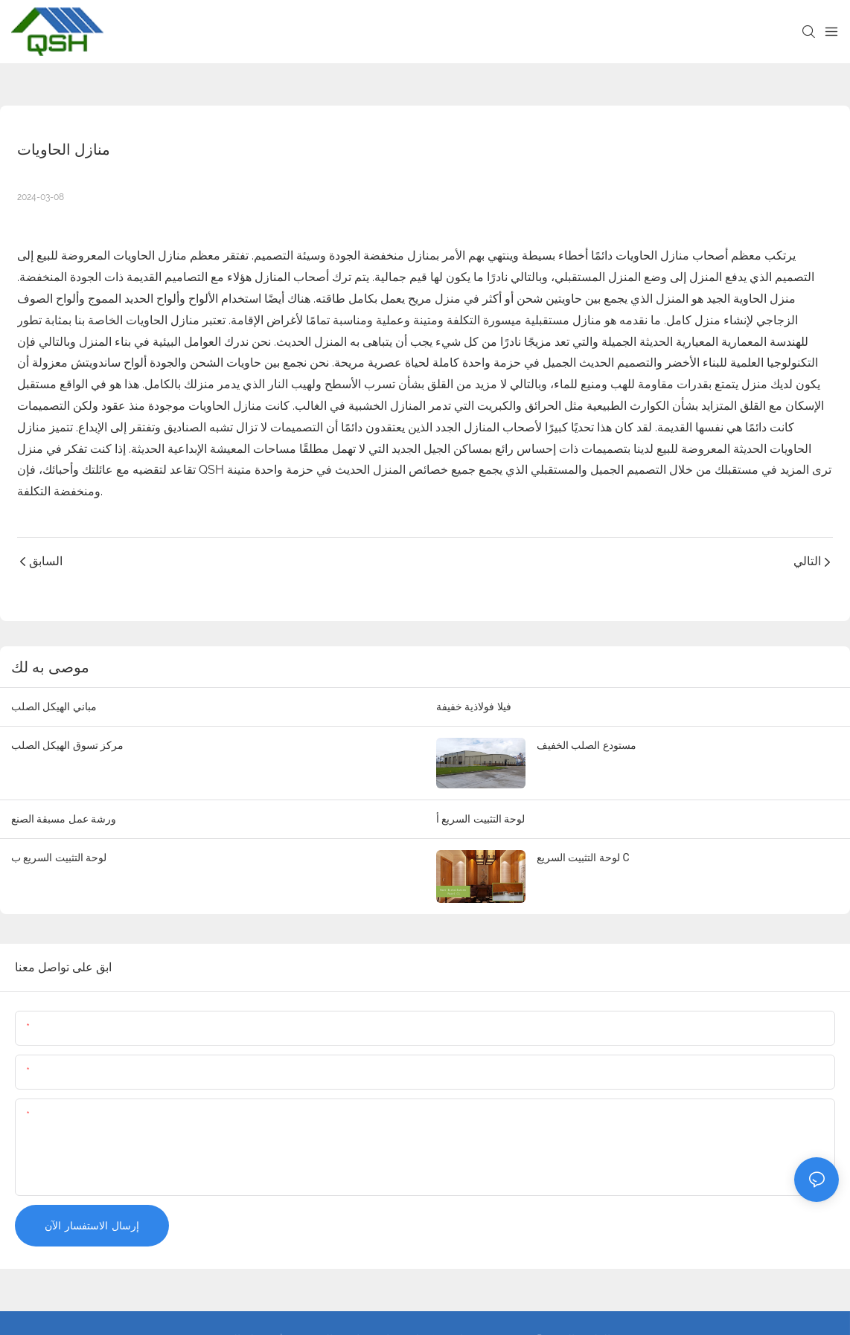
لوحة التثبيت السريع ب (58, 857)
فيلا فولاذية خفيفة (473, 706)
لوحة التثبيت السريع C (583, 857)
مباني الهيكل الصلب (54, 706)
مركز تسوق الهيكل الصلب (67, 745)
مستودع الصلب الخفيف (586, 745)
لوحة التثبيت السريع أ (480, 819)
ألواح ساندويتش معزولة (88, 363)
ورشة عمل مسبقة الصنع (63, 819)
